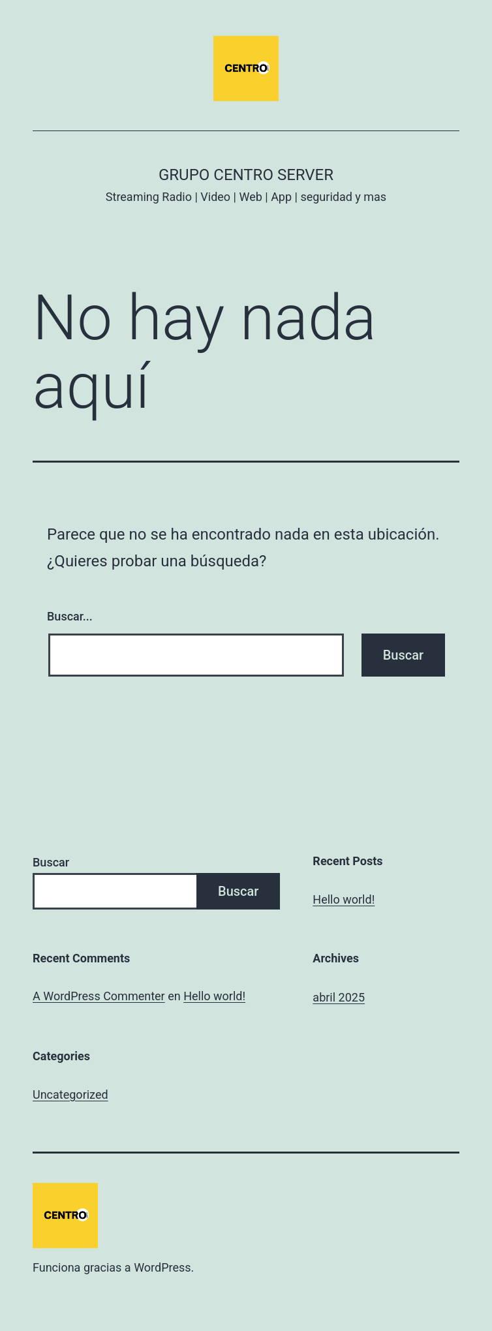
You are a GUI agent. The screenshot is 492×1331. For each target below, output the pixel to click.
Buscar (51, 862)
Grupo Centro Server (246, 175)
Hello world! (344, 899)
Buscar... (70, 616)
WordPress (162, 1267)
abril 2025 (339, 997)
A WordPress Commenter (99, 996)
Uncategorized (70, 1094)
